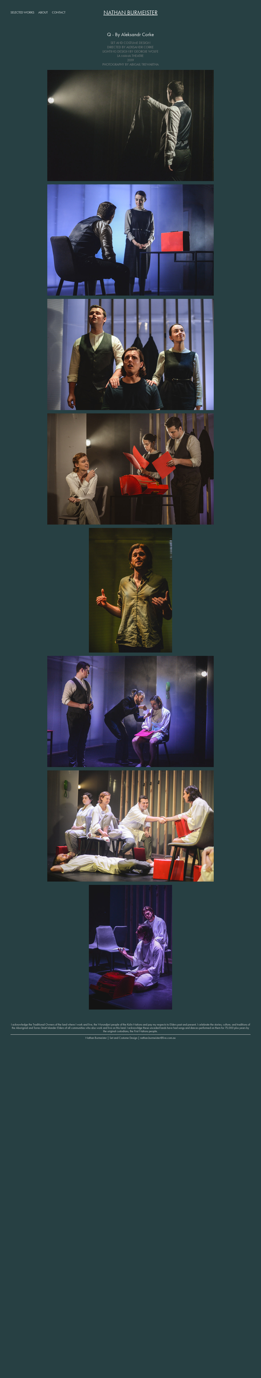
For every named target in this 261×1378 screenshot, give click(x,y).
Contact (58, 12)
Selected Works (22, 12)
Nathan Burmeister (131, 12)
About (43, 12)
